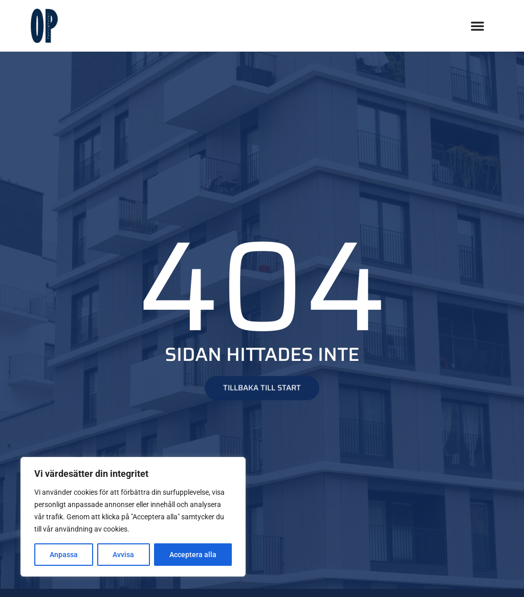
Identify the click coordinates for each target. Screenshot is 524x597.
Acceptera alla (192, 554)
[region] (133, 517)
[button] (477, 25)
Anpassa (64, 554)
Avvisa (123, 554)
